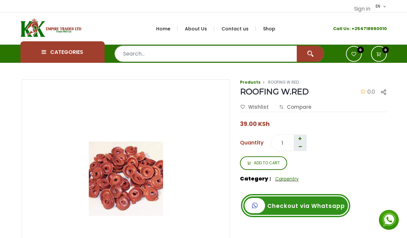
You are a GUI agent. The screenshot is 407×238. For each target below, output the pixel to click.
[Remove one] (300, 147)
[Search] (310, 54)
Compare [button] (295, 107)
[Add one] (300, 139)
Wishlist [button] (254, 107)
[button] (379, 54)
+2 (354, 28)
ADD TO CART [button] (263, 163)
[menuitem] (167, 28)
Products (250, 82)
